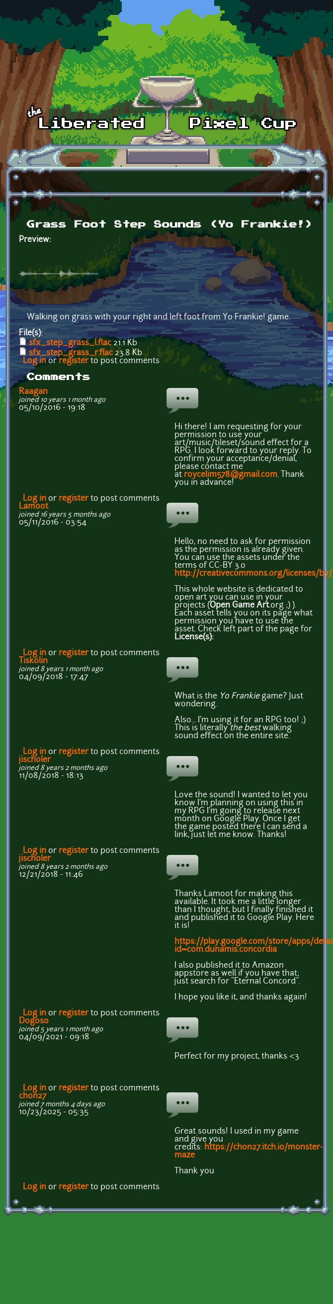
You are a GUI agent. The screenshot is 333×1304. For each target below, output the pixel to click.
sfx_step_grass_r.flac (71, 353)
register (73, 361)
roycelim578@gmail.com (230, 475)
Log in (34, 361)
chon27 (32, 1096)
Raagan (33, 392)
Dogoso (34, 1021)
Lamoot (33, 507)
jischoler (35, 760)
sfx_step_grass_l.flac (70, 343)
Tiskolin (33, 661)
